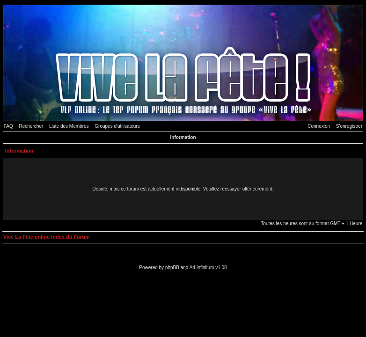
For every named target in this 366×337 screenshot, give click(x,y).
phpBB (172, 267)
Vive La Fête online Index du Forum (46, 237)
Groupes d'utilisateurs (117, 126)
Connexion (318, 126)
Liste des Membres (68, 126)
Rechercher (31, 126)
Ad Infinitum (202, 267)
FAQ (8, 126)
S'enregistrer (349, 126)
